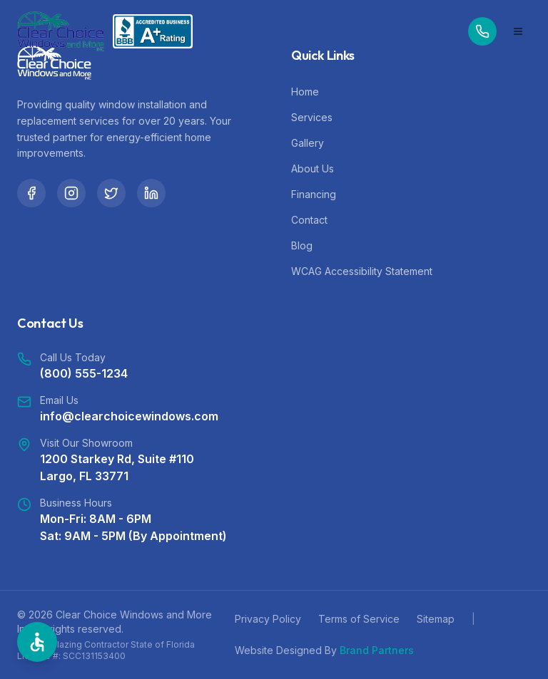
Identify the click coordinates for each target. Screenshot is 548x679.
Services (312, 117)
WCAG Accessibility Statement (361, 271)
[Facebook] (31, 193)
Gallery (307, 143)
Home (305, 91)
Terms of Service (359, 619)
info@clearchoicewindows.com (129, 416)
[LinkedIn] (151, 193)
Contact (309, 220)
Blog (302, 245)
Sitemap (436, 619)
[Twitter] (111, 193)
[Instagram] (71, 193)
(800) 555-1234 (84, 373)
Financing (313, 194)
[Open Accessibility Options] (37, 642)
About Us (312, 168)
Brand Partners (377, 650)
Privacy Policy (268, 619)
